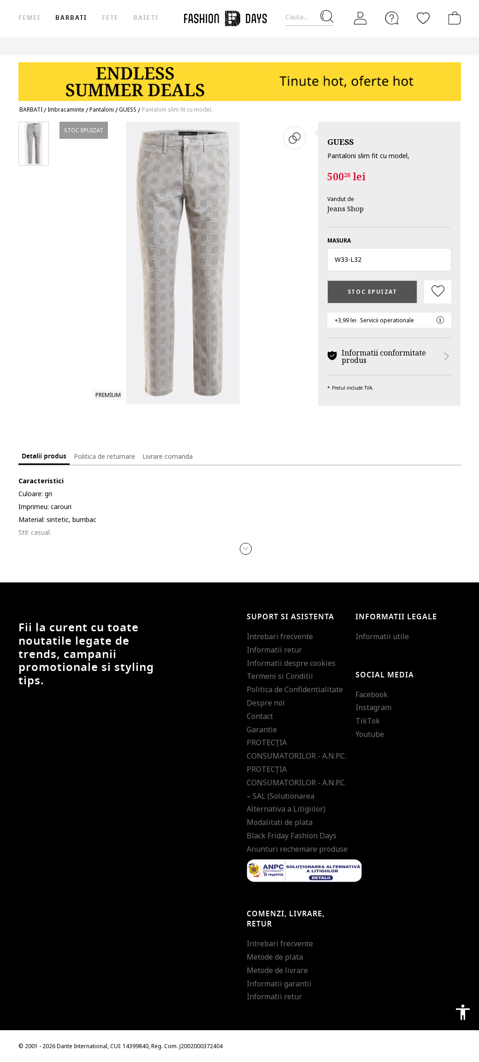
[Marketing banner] (239, 77)
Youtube (369, 734)
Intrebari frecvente (280, 636)
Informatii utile (382, 636)
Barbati (71, 17)
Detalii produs (44, 456)
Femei (29, 17)
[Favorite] (423, 18)
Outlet (374, 46)
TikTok (367, 721)
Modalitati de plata (280, 822)
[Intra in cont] (360, 18)
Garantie (262, 729)
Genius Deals (415, 46)
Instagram (373, 707)
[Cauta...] (309, 17)
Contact (260, 716)
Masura (339, 240)
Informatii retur (274, 650)
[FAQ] (392, 18)
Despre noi (266, 703)
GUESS (340, 141)
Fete (110, 17)
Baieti (145, 17)
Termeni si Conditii (280, 676)
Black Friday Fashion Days (292, 836)
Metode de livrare (277, 970)
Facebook (371, 694)
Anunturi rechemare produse (297, 849)
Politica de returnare (104, 456)
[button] (389, 259)
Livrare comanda (167, 456)
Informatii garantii (279, 984)
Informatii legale (396, 617)
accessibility (463, 1012)
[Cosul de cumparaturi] (452, 18)
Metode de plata (275, 957)
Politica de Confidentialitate (295, 689)
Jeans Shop (345, 208)
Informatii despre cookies (291, 663)
